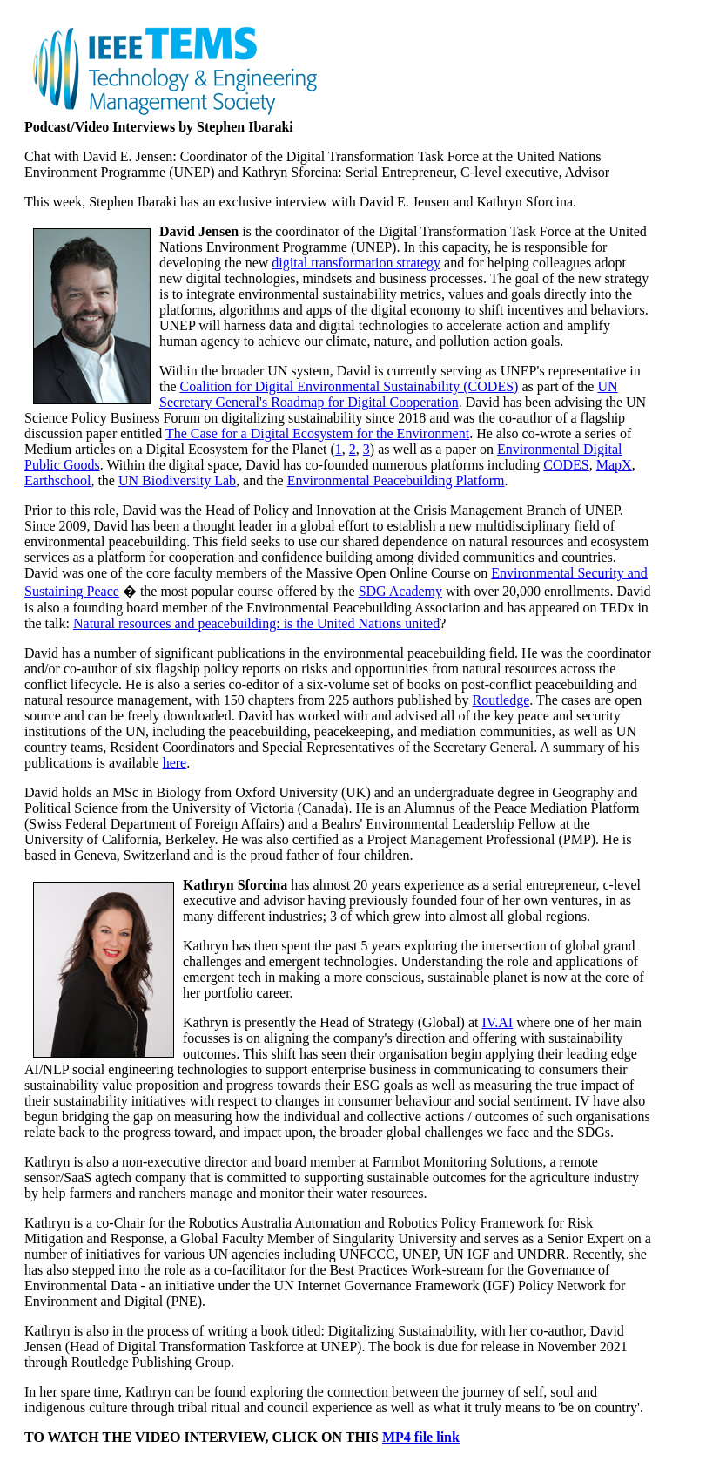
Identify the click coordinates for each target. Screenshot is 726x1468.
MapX (614, 464)
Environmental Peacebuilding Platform (396, 480)
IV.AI (497, 1022)
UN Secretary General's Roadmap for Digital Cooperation (388, 394)
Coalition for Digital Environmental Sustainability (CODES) (349, 386)
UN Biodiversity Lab (177, 480)
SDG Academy (400, 591)
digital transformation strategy (356, 262)
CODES (565, 464)
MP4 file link (421, 1437)
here (175, 762)
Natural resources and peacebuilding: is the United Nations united (256, 623)
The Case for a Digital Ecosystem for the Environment (317, 433)
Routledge (501, 700)
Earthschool (57, 480)
